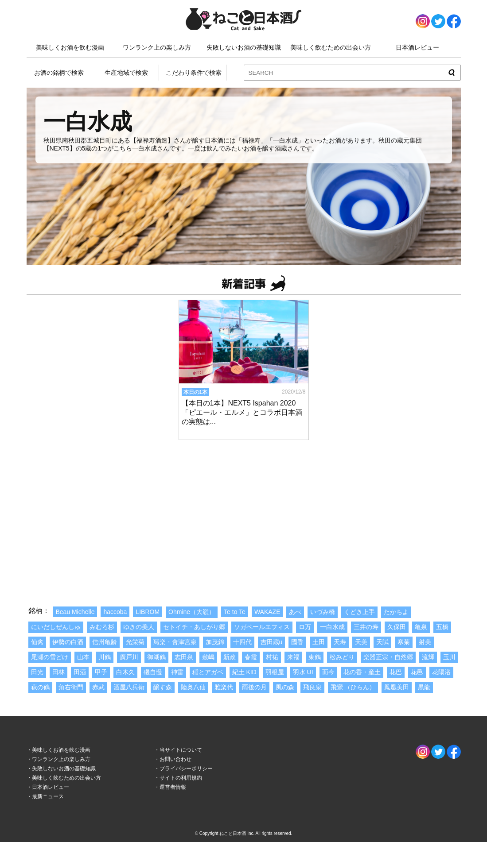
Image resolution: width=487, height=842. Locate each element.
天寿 (340, 641)
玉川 (449, 656)
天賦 (382, 641)
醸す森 (162, 687)
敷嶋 (208, 656)
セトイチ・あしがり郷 (194, 626)
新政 (229, 656)
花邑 (417, 672)
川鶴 (104, 656)
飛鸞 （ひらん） (353, 687)
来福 (293, 656)
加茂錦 (215, 641)
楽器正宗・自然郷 (388, 656)
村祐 (272, 656)
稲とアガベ (207, 672)
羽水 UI (303, 672)
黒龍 (424, 687)
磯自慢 (153, 672)
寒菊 (403, 641)
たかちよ (396, 611)
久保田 (396, 626)
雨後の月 (254, 687)
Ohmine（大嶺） (191, 611)
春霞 (251, 656)
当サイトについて (181, 750)
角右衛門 (70, 687)
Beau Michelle (75, 611)
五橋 (442, 626)
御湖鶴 (156, 656)
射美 (425, 641)
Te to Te (234, 611)
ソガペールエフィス (262, 626)
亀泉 (421, 626)
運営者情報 (173, 787)
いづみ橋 (322, 611)
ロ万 (305, 626)
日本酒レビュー (417, 47)
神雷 (177, 672)
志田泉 (184, 656)
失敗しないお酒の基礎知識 (243, 47)
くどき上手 (359, 611)
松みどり (342, 656)
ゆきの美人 (138, 626)
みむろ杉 (102, 626)
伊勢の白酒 (67, 641)
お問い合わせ (175, 759)
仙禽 (37, 641)
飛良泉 (312, 687)
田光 (37, 672)
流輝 (428, 656)
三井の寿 (366, 626)
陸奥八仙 (193, 687)
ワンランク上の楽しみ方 (157, 47)
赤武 (98, 687)
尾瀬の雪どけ (49, 656)
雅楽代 (223, 687)
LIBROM (148, 611)
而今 (328, 672)
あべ (295, 611)
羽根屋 (274, 672)
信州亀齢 (104, 641)
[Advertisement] (244, 514)
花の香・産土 (362, 672)
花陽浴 (441, 672)
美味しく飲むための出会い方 (330, 47)
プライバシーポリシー (186, 768)
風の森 (285, 687)
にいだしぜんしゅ (56, 626)
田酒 (80, 672)
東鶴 (314, 656)
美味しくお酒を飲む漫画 (70, 47)
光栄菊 (135, 641)
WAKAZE (267, 611)
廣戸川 (129, 656)
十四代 (242, 641)
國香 (297, 641)
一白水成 (332, 626)
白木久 (125, 672)
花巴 (396, 672)
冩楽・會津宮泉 (175, 641)
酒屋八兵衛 (128, 687)
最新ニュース (48, 796)
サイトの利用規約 (181, 778)
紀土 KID (244, 672)
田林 (58, 672)
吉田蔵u (272, 641)
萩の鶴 (40, 687)
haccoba (115, 611)
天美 (361, 641)
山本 (83, 656)
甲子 (101, 672)
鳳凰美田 (396, 687)
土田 (318, 641)
